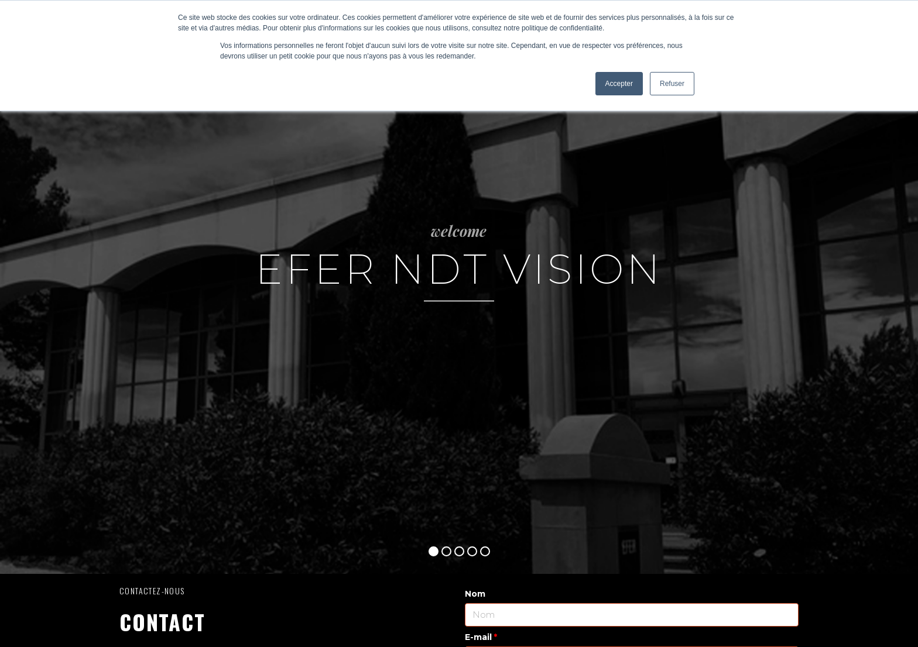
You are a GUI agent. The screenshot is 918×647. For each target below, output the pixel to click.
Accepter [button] (619, 84)
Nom (475, 594)
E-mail (478, 637)
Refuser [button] (672, 84)
